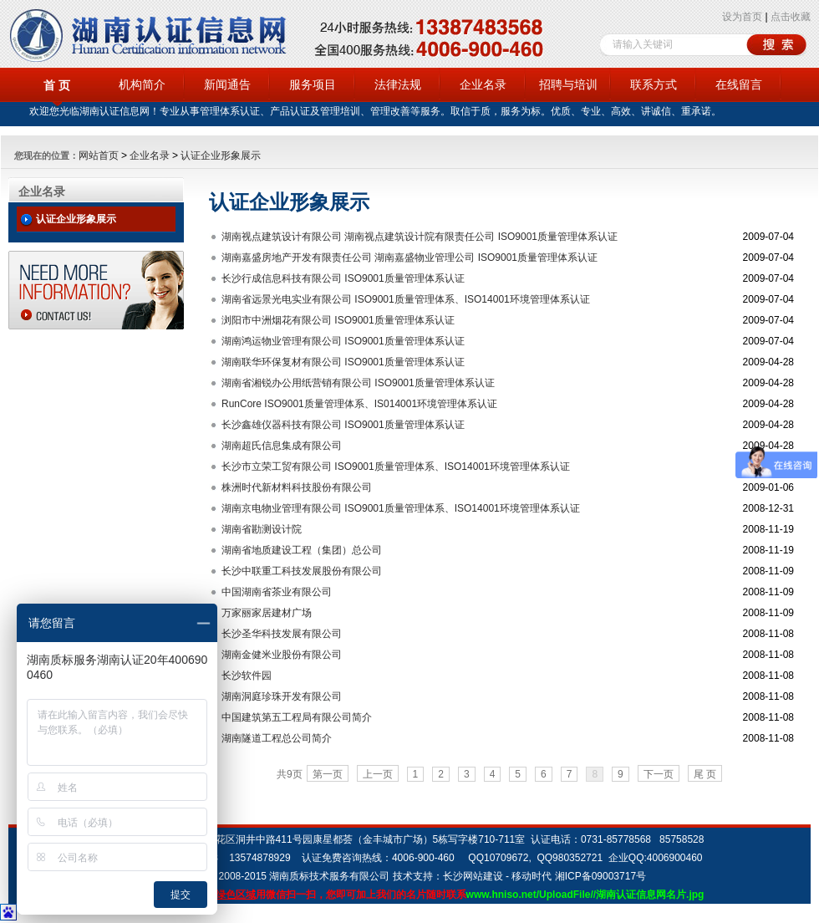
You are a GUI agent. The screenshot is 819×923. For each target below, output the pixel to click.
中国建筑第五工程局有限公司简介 (296, 717)
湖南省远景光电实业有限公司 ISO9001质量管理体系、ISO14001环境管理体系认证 (405, 299)
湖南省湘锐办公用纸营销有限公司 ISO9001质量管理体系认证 (358, 383)
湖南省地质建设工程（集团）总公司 (301, 550)
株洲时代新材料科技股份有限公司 (296, 487)
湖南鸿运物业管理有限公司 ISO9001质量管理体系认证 (343, 341)
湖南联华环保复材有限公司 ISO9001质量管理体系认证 (343, 362)
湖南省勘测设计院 (261, 529)
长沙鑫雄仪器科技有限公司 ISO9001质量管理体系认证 (343, 425)
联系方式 (653, 84)
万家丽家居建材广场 (266, 613)
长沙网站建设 (473, 876)
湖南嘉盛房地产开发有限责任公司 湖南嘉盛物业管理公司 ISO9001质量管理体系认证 (409, 257)
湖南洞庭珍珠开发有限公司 (281, 696)
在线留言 (738, 84)
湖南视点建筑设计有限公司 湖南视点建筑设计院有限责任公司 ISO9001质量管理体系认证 (419, 236)
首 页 (56, 85)
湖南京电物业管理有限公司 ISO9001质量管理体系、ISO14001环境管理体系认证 (400, 508)
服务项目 (312, 84)
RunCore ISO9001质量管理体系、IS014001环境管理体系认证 (359, 404)
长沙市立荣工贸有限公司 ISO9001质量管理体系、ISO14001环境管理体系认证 (395, 466)
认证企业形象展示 (221, 155)
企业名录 (483, 84)
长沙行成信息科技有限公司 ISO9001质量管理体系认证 (343, 278)
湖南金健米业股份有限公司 (281, 654)
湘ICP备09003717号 (600, 876)
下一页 (659, 774)
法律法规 (397, 84)
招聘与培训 (568, 84)
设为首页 (742, 17)
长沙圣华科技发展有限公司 (281, 634)
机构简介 (142, 84)
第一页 (328, 774)
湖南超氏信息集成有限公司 (281, 445)
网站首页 (99, 155)
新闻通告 (227, 84)
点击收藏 (791, 17)
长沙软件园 (246, 675)
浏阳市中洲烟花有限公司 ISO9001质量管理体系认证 (338, 320)
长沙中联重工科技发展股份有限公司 (301, 571)
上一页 (378, 774)
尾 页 (705, 774)
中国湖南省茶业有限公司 (276, 592)
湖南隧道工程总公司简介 (276, 738)
